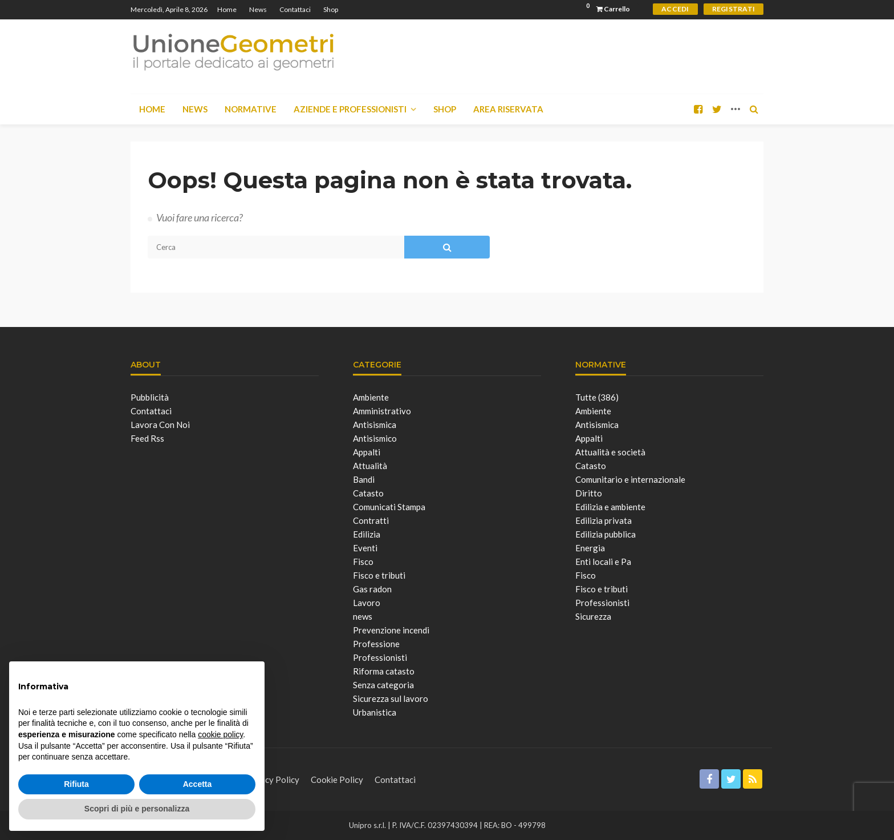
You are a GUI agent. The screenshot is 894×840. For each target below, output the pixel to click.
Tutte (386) (597, 397)
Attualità (370, 466)
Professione (376, 644)
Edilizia (366, 534)
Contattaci (295, 9)
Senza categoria (383, 685)
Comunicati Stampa (389, 507)
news (362, 616)
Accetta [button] (197, 784)
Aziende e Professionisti (350, 109)
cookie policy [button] (220, 734)
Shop (330, 9)
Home (227, 9)
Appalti (366, 452)
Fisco (363, 561)
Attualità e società (610, 452)
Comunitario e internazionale (630, 479)
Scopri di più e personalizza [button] (136, 808)
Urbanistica (374, 712)
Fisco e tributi (379, 575)
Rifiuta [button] (76, 784)
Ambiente (371, 397)
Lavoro (366, 602)
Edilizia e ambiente (610, 507)
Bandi (364, 479)
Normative (251, 109)
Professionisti (380, 657)
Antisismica (374, 424)
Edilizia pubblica (605, 534)
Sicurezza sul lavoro (390, 698)
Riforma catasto (384, 671)
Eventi (365, 548)
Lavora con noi (160, 424)
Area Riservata (508, 109)
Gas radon (372, 589)
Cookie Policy (337, 779)
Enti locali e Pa (603, 561)
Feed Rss (147, 438)
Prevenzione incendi (391, 630)
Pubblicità (150, 397)
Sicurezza (593, 616)
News (258, 9)
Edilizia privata (603, 520)
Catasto (368, 493)
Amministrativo (382, 411)
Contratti (371, 520)
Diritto (588, 493)
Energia (590, 548)
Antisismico (375, 438)
